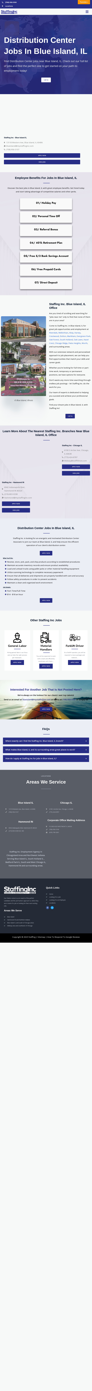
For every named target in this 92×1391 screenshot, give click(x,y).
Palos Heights (75, 343)
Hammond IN (25, 821)
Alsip (71, 332)
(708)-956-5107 (69, 699)
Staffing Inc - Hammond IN (13, 483)
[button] (87, 11)
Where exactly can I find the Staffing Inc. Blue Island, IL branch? (34, 741)
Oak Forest (54, 339)
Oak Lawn (78, 339)
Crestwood (54, 336)
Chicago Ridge (61, 343)
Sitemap (41, 937)
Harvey (77, 332)
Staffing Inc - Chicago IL (72, 445)
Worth (84, 343)
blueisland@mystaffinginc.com (36, 699)
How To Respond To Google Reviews (63, 937)
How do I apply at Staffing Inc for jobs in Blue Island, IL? (31, 758)
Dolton (63, 336)
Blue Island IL (25, 803)
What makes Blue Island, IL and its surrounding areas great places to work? (40, 749)
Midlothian (63, 332)
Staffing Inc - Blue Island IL (15, 138)
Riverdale (53, 332)
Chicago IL (66, 803)
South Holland (66, 339)
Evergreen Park (83, 336)
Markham (71, 336)
